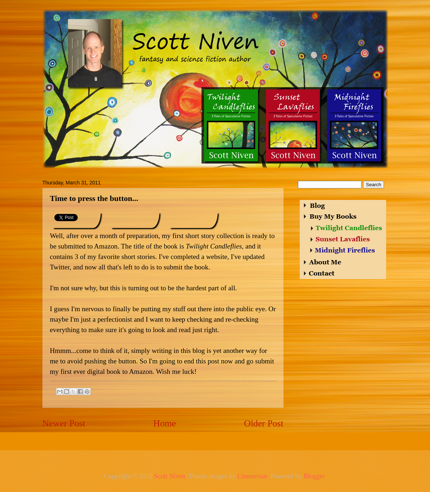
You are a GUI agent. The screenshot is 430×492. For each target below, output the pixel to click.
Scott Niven (169, 476)
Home (164, 423)
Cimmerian (252, 476)
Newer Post (63, 423)
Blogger (313, 476)
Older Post (263, 423)
